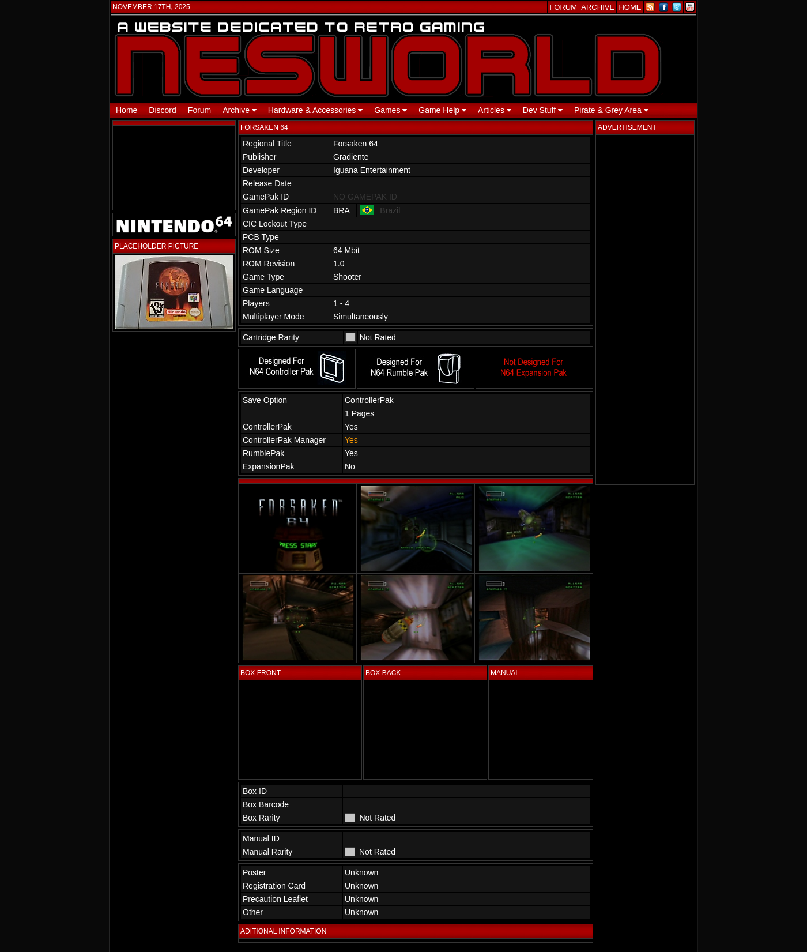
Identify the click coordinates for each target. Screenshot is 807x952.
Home (126, 110)
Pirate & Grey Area (611, 110)
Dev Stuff (543, 110)
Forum (199, 110)
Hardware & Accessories (315, 110)
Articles (494, 110)
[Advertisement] (645, 310)
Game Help (442, 110)
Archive (240, 110)
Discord (162, 110)
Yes (351, 440)
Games (390, 110)
